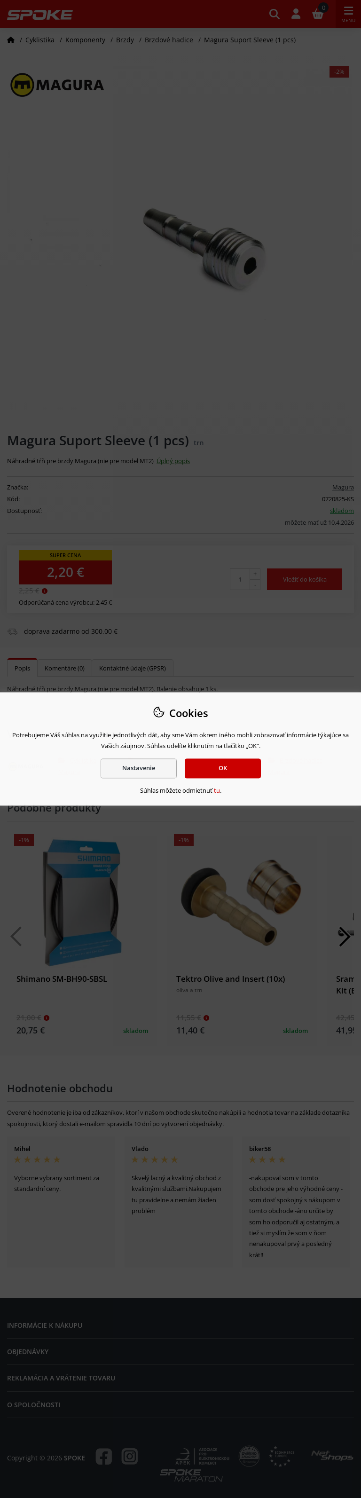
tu (217, 790)
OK (223, 768)
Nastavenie (138, 768)
